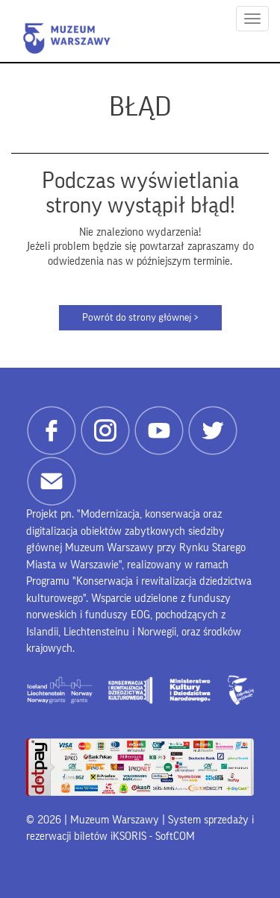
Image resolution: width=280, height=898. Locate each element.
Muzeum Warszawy (66, 38)
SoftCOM (175, 836)
